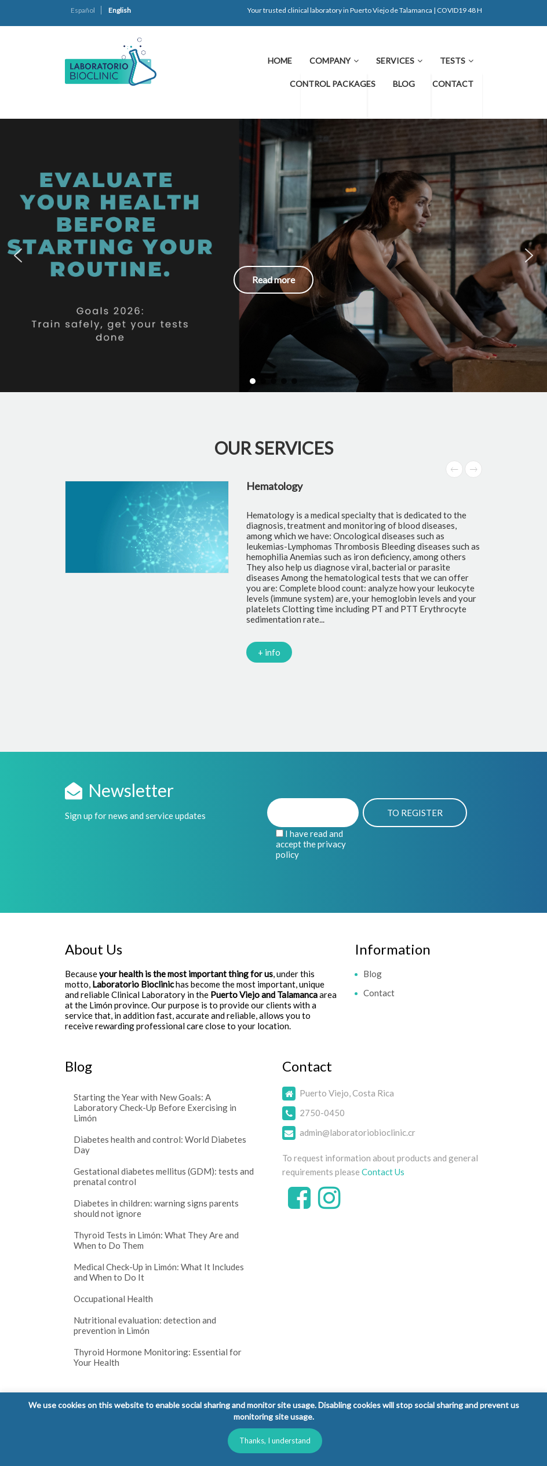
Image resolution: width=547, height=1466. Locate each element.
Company (330, 60)
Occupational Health (113, 1298)
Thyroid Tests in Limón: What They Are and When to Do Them (156, 1240)
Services (395, 60)
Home (280, 60)
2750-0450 (322, 1112)
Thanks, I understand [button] (275, 1440)
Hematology (274, 486)
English (119, 10)
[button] (273, 255)
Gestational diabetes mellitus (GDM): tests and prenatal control (164, 1176)
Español (83, 10)
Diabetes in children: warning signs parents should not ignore (156, 1208)
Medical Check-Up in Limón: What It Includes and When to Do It (159, 1272)
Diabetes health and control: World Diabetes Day (160, 1144)
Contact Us (383, 1172)
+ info (269, 652)
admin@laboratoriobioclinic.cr (357, 1132)
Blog (404, 84)
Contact (452, 84)
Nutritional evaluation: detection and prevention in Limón (145, 1325)
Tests (452, 60)
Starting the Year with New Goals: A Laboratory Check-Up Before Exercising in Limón (155, 1107)
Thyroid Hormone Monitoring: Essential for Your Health (158, 1357)
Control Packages (332, 84)
